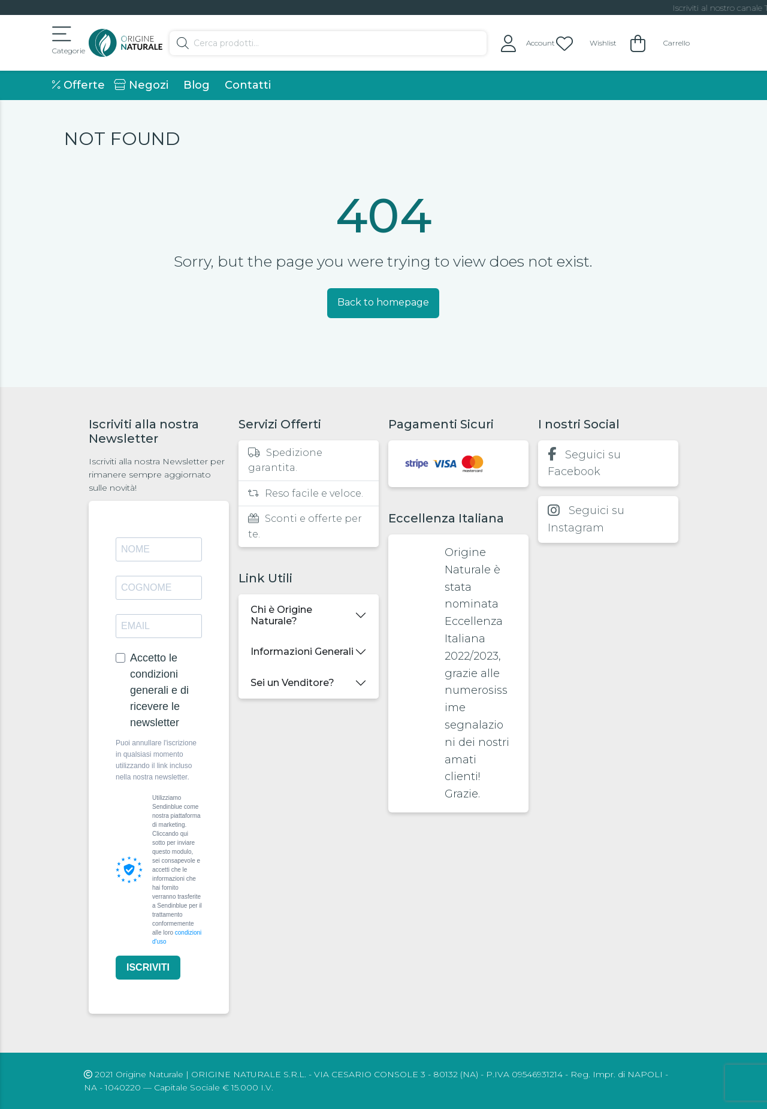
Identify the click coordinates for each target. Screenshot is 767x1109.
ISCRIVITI (148, 967)
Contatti (248, 85)
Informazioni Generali (302, 651)
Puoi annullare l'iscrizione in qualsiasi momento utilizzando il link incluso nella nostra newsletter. (156, 760)
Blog (196, 85)
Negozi (141, 85)
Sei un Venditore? (292, 682)
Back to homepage (383, 302)
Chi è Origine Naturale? (281, 615)
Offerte (78, 85)
